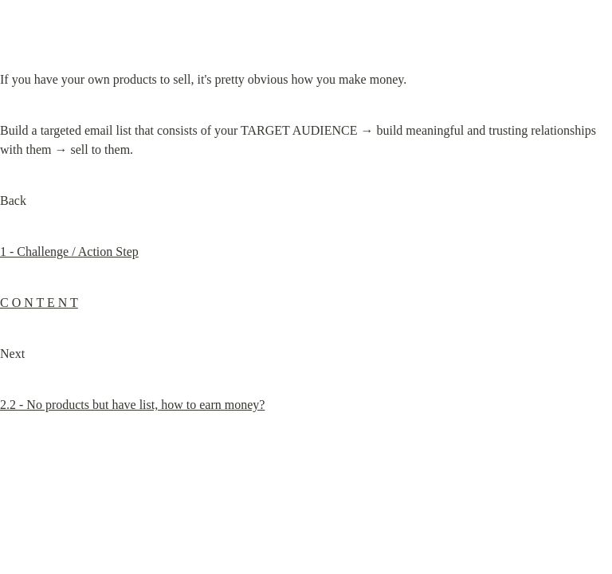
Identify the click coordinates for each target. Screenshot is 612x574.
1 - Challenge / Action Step (69, 251)
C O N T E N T (39, 302)
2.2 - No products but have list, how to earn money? (132, 404)
